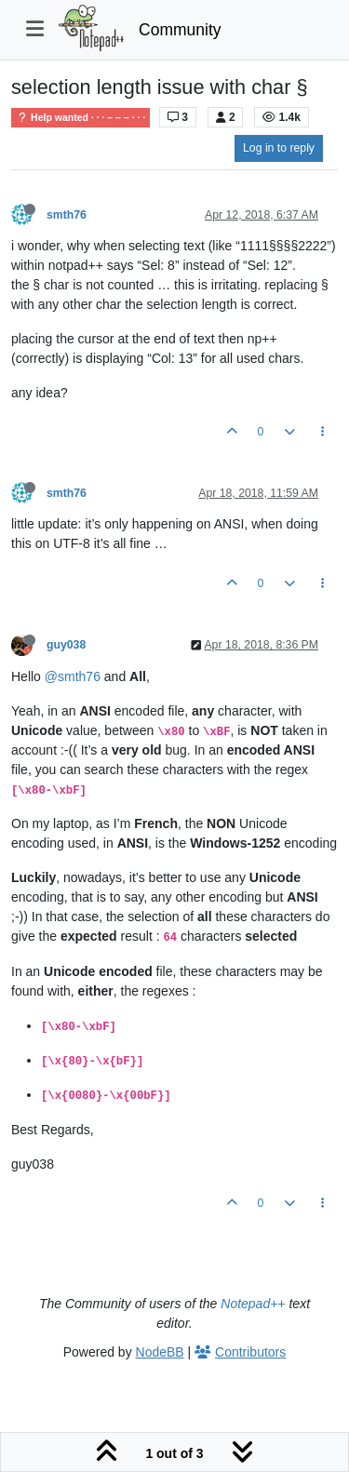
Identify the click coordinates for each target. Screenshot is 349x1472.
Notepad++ (253, 1303)
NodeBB (160, 1352)
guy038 (66, 644)
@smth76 (73, 676)
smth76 (67, 214)
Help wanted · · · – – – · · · (80, 118)
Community (180, 29)
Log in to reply (279, 147)
